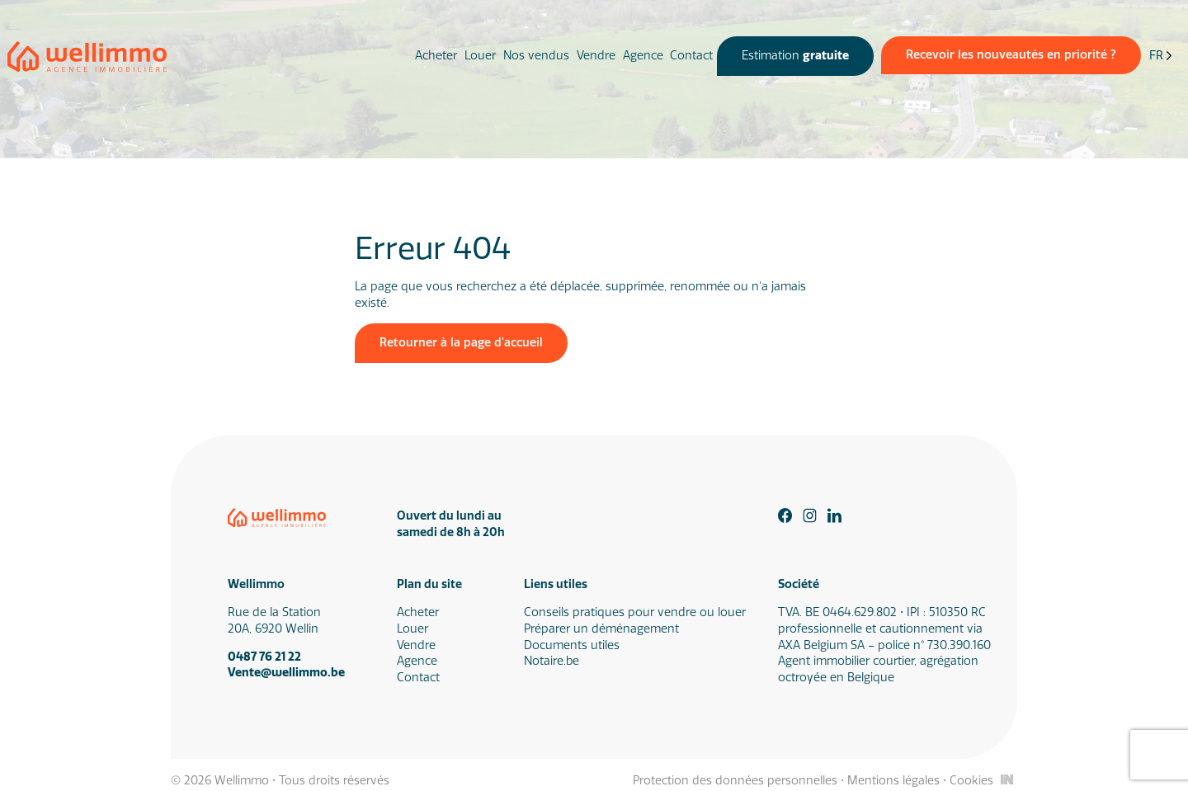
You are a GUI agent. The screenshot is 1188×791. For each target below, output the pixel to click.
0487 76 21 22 (264, 657)
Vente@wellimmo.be (286, 673)
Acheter (436, 56)
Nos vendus (536, 56)
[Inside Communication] (1007, 779)
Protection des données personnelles (735, 781)
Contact (691, 56)
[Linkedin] (834, 515)
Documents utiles (572, 645)
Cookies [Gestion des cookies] (971, 781)
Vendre (596, 56)
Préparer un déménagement (601, 629)
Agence (643, 56)
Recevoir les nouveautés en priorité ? (1011, 55)
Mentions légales (893, 781)
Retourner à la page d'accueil (461, 343)
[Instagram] (810, 515)
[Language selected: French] (1161, 56)
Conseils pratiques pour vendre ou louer (635, 612)
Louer (480, 56)
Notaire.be (551, 661)
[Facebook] (785, 515)
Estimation (795, 56)
